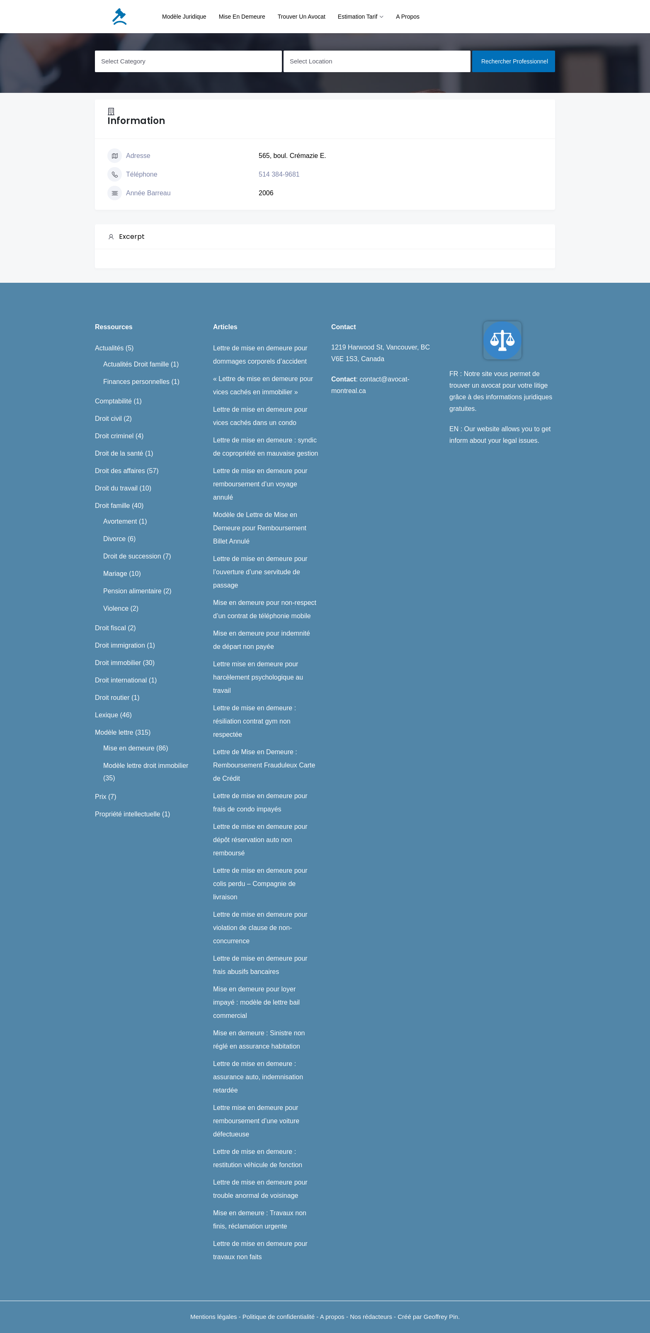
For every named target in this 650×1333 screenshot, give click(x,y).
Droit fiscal (110, 627)
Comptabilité (113, 401)
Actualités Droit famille (136, 364)
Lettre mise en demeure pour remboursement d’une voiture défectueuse (256, 1121)
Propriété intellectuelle (127, 814)
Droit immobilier (118, 662)
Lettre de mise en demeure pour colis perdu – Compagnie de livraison (260, 884)
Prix (101, 796)
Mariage (115, 573)
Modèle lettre (114, 732)
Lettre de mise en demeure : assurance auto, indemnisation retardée (258, 1077)
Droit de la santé (119, 453)
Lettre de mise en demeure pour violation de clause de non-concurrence (260, 928)
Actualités (109, 348)
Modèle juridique (184, 16)
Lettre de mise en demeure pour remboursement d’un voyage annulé (260, 484)
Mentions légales (213, 1316)
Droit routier (112, 697)
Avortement (120, 521)
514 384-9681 (279, 174)
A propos (408, 16)
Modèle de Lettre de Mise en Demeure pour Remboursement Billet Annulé (259, 528)
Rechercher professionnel (514, 61)
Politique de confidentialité (279, 1316)
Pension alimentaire (132, 591)
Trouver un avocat (301, 16)
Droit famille (112, 505)
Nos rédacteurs (371, 1316)
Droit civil (108, 418)
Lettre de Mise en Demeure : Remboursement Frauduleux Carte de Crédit (264, 765)
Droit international (121, 680)
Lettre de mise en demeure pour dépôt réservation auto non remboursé (260, 840)
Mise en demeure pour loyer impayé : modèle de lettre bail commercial (256, 1002)
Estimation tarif (357, 16)
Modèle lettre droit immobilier (145, 765)
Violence (116, 608)
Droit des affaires (120, 470)
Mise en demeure (242, 16)
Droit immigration (120, 645)
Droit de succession (132, 556)
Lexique (106, 715)
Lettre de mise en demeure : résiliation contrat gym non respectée (254, 721)
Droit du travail (116, 488)
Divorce (114, 538)
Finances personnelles (136, 381)
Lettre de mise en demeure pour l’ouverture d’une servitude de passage (260, 572)
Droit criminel (114, 435)
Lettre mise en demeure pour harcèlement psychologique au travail (258, 677)
